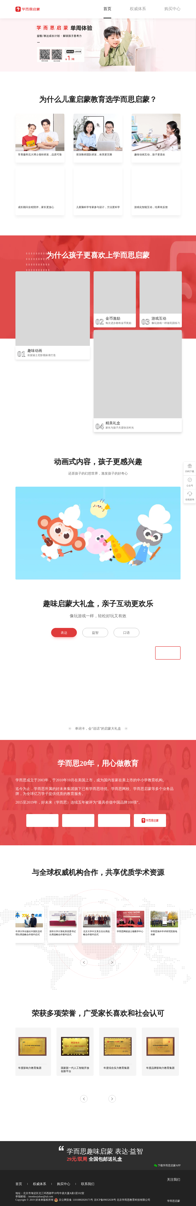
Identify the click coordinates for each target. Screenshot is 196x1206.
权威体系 (39, 1184)
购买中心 (63, 1184)
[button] (112, 962)
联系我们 (87, 1184)
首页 (18, 1184)
